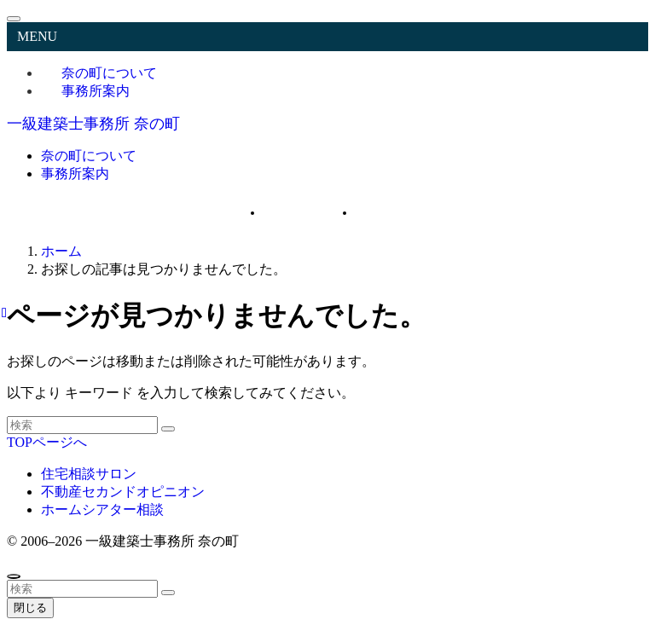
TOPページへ (47, 442)
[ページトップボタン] (13, 576)
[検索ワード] (82, 425)
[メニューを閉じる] (13, 18)
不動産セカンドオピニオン (123, 491)
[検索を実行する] (168, 428)
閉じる (30, 607)
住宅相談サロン (88, 473)
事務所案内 (95, 91)
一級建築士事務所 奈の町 (93, 123)
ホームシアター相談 (102, 509)
